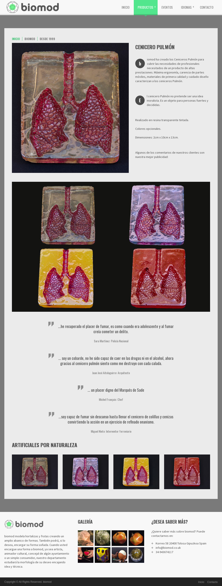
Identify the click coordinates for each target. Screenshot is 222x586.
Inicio (125, 7)
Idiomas (186, 7)
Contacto (206, 7)
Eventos (167, 7)
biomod (47, 581)
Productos (145, 7)
